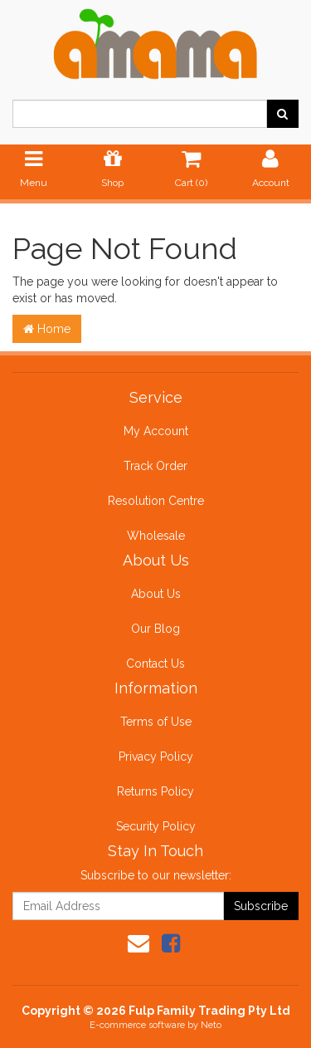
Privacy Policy (156, 756)
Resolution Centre (156, 500)
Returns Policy (155, 791)
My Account (156, 431)
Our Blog (155, 628)
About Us (156, 593)
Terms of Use (156, 721)
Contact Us (155, 663)
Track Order (155, 466)
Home (46, 328)
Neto (211, 1025)
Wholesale (156, 535)
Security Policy (156, 826)
